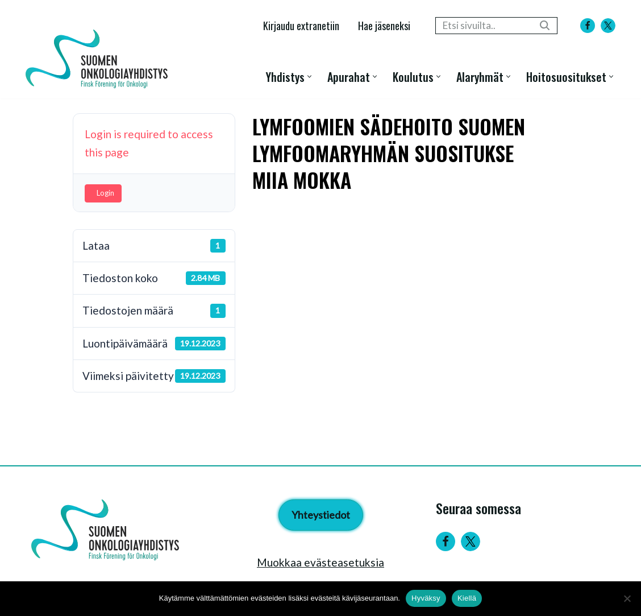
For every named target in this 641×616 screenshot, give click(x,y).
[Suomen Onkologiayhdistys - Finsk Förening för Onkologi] (99, 59)
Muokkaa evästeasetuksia (320, 562)
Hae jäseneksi (384, 25)
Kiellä (466, 598)
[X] (608, 25)
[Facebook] (587, 25)
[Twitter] (470, 541)
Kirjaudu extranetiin (301, 25)
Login (105, 192)
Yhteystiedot (321, 514)
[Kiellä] (626, 598)
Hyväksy (425, 598)
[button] (309, 76)
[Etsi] (483, 25)
